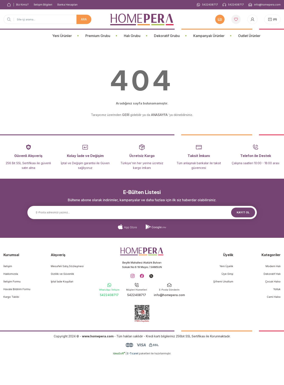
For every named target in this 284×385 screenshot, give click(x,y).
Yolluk (277, 289)
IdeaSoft (119, 382)
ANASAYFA (159, 115)
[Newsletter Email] (142, 212)
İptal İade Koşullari (62, 281)
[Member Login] (252, 19)
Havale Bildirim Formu (16, 289)
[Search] (47, 19)
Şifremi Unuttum (223, 281)
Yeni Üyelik (226, 266)
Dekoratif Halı (272, 273)
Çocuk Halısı (273, 281)
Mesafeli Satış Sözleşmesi (67, 266)
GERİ (125, 115)
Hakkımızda (10, 273)
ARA (84, 19)
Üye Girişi (227, 273)
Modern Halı (273, 266)
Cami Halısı (274, 296)
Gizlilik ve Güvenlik (62, 273)
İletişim (7, 266)
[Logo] (142, 19)
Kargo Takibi (11, 296)
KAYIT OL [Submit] (243, 212)
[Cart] (272, 19)
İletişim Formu (12, 281)
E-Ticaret (132, 382)
